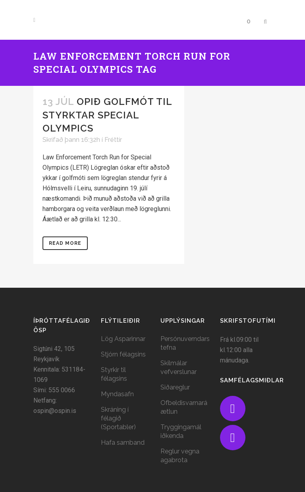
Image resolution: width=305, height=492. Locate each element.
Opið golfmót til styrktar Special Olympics (107, 115)
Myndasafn (117, 394)
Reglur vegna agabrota (179, 455)
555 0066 (61, 390)
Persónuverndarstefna (185, 343)
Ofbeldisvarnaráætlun (183, 407)
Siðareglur (175, 387)
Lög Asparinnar (123, 339)
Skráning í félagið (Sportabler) (118, 418)
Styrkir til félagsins (114, 374)
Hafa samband (123, 442)
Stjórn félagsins (123, 354)
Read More (65, 243)
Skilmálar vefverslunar (178, 367)
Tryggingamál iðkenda (180, 431)
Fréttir (113, 139)
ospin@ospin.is (54, 411)
